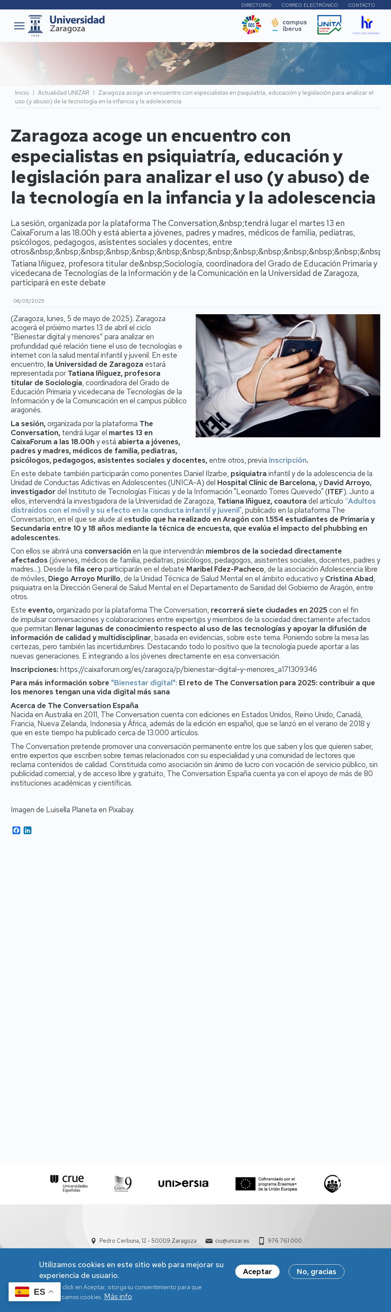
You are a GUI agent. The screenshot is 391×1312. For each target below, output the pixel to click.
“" (193, 505)
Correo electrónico (310, 5)
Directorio (256, 5)
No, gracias (316, 1273)
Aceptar (257, 1273)
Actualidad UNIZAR (63, 92)
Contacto (361, 5)
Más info (118, 1298)
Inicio (22, 92)
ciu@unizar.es (232, 1240)
